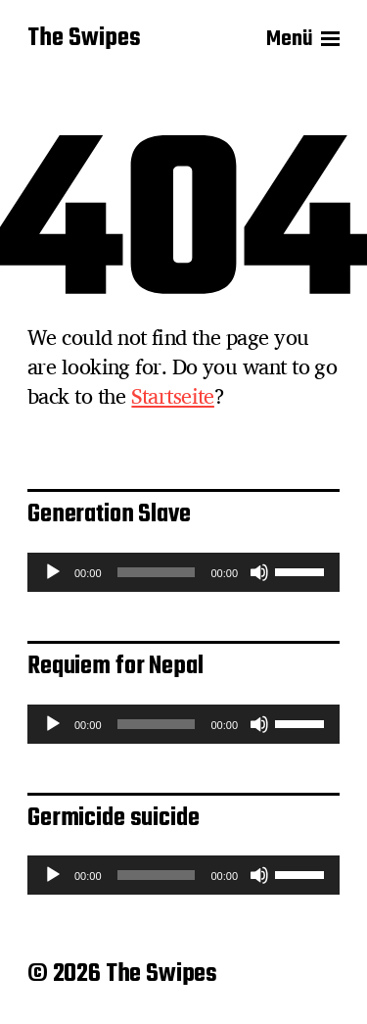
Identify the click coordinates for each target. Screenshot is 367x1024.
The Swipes (84, 39)
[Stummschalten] (259, 572)
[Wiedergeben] (53, 572)
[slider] (156, 572)
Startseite (172, 395)
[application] (183, 572)
